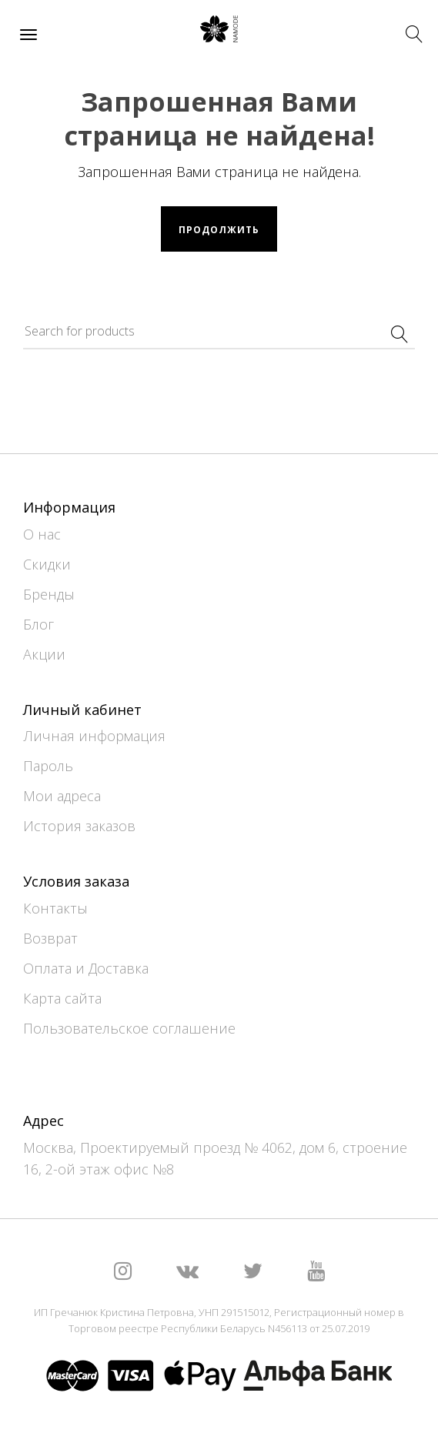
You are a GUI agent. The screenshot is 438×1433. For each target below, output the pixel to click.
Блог (38, 624)
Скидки (47, 564)
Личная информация (94, 736)
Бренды (49, 594)
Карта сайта (62, 998)
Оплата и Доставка (86, 968)
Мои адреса (62, 796)
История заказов (79, 826)
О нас (42, 534)
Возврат (50, 938)
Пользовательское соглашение (129, 1028)
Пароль (48, 766)
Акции (44, 654)
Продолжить (219, 229)
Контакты (55, 908)
